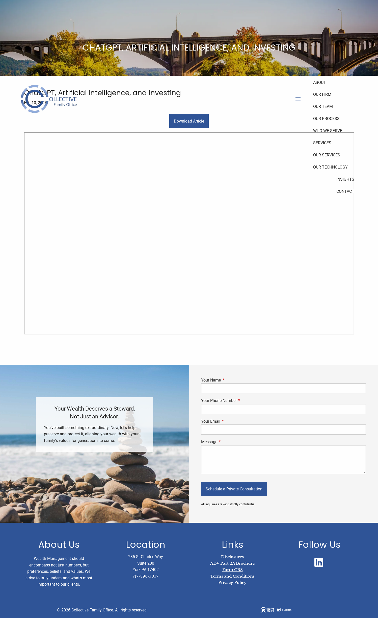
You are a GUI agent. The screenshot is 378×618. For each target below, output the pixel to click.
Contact (345, 191)
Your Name (230, 380)
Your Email (229, 421)
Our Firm (322, 94)
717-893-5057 (145, 576)
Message (228, 441)
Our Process (326, 118)
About (319, 82)
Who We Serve (327, 130)
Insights (345, 179)
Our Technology (330, 167)
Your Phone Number (238, 400)
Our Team (323, 106)
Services (322, 142)
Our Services (326, 155)
